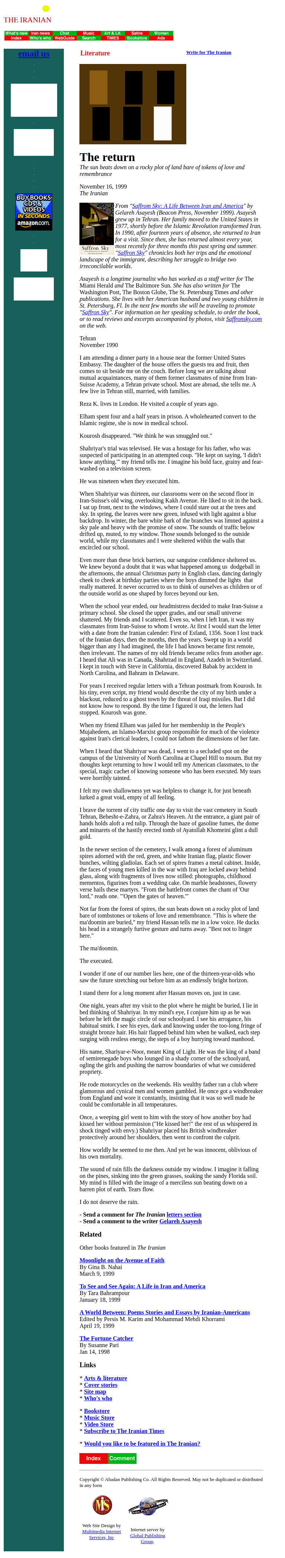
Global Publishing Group (147, 1538)
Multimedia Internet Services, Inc (101, 1534)
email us (34, 53)
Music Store (99, 1417)
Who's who (98, 1398)
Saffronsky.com (244, 319)
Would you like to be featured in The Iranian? (142, 1443)
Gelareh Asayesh (181, 1221)
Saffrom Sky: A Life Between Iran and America (187, 206)
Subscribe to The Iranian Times (124, 1431)
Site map (95, 1391)
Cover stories (100, 1385)
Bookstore (96, 1411)
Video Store (99, 1424)
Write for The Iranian (209, 52)
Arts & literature (105, 1378)
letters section (184, 1214)
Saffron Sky (131, 253)
